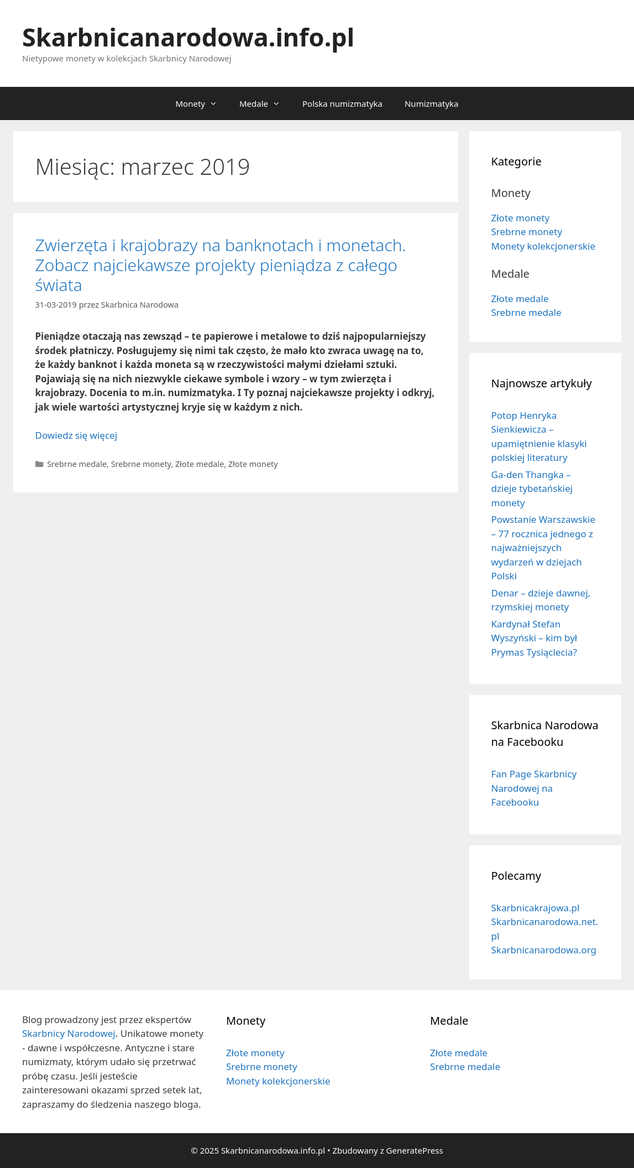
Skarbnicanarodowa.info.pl (188, 37)
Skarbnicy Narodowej (69, 1033)
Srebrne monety (141, 464)
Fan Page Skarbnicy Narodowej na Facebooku (534, 787)
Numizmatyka (432, 103)
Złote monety (253, 464)
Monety (201, 103)
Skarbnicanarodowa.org (543, 949)
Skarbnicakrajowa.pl (535, 907)
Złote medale (199, 464)
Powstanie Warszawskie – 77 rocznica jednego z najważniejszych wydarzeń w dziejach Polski (543, 547)
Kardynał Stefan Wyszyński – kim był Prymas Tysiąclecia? (534, 637)
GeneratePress (414, 1150)
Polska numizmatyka (342, 103)
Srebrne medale (77, 464)
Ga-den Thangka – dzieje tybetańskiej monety (532, 488)
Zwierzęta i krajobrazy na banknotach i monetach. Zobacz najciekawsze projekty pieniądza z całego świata (220, 264)
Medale (265, 103)
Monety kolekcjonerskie (543, 246)
